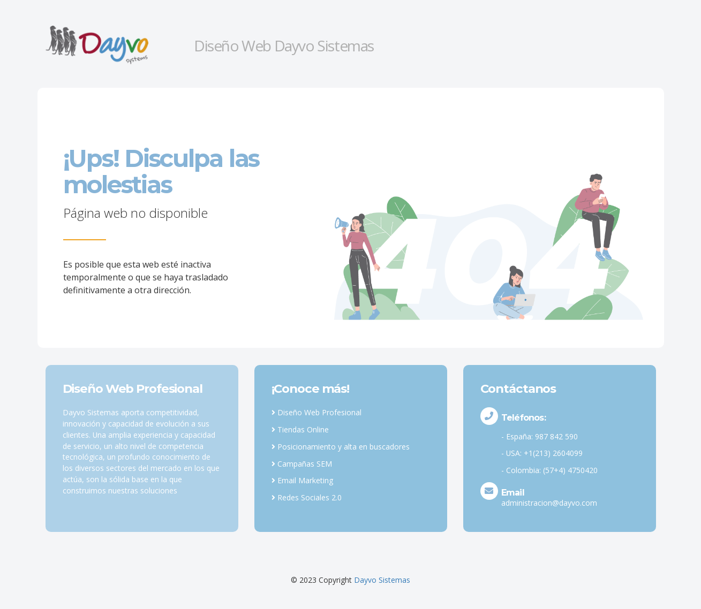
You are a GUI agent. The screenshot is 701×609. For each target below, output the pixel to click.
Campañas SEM (302, 464)
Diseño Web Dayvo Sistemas (284, 45)
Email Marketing (302, 480)
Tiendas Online (300, 429)
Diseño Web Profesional (316, 412)
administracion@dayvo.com (549, 503)
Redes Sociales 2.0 (307, 497)
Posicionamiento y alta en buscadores (341, 446)
